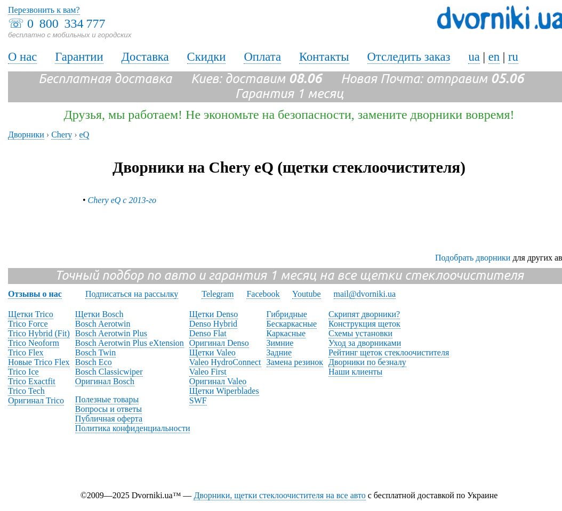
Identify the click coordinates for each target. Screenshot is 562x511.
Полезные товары (107, 399)
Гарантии (79, 56)
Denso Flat (208, 333)
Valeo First (208, 371)
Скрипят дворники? (364, 314)
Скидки (206, 56)
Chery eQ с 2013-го (122, 200)
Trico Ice (23, 371)
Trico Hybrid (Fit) (39, 333)
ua (473, 56)
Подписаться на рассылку (131, 293)
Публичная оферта (108, 418)
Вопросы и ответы (108, 408)
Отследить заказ (409, 56)
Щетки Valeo (212, 352)
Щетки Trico (30, 314)
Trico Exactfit (31, 381)
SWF (198, 400)
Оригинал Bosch (104, 381)
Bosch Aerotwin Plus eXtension (129, 342)
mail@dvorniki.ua (365, 293)
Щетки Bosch (99, 314)
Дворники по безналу (367, 362)
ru (513, 56)
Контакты (324, 56)
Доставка (145, 56)
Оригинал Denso (219, 342)
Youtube (306, 293)
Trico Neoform (33, 342)
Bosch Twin (95, 352)
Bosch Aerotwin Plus (111, 333)
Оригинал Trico (36, 400)
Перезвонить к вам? (44, 9)
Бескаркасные (292, 323)
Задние (279, 352)
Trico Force (28, 323)
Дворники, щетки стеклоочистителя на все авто (279, 495)
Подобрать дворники (472, 257)
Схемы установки (360, 333)
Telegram (218, 293)
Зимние (280, 342)
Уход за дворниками (364, 342)
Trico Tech (26, 390)
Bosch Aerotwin (103, 323)
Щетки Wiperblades (224, 390)
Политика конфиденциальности (132, 428)
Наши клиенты (355, 371)
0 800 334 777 (66, 23)
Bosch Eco (93, 362)
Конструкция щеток (364, 323)
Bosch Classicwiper (109, 371)
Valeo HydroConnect (225, 362)
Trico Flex (26, 352)
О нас (22, 56)
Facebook (262, 293)
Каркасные (286, 333)
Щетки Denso (213, 314)
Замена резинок (295, 362)
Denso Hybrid (213, 323)
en (494, 56)
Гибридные (287, 314)
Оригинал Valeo (217, 381)
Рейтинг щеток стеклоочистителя (388, 352)
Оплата (262, 56)
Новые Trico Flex (39, 362)
